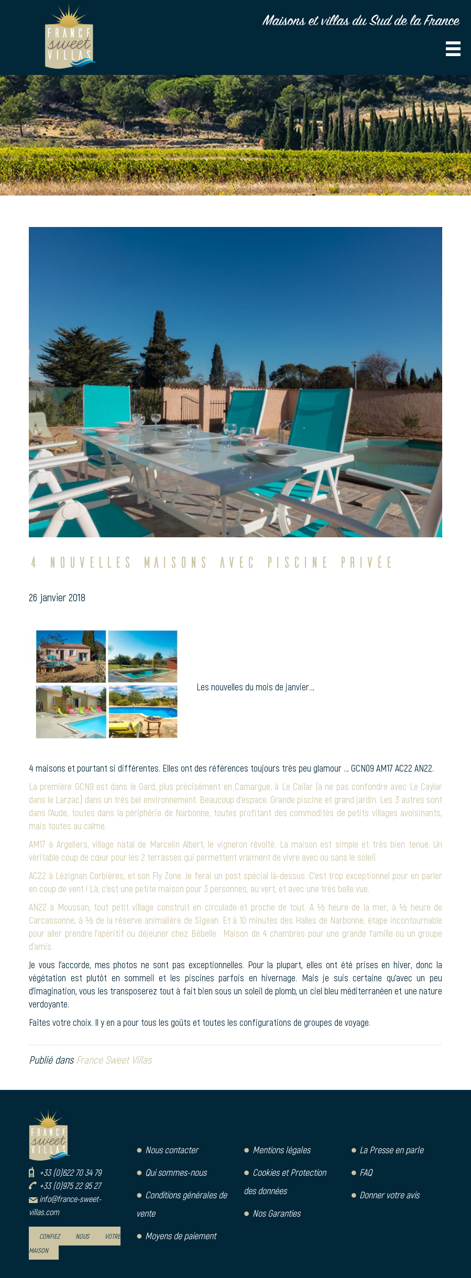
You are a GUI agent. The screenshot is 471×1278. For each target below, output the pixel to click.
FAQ (365, 1172)
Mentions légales (281, 1149)
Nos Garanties (276, 1213)
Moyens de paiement (180, 1235)
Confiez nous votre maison (75, 1243)
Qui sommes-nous (175, 1172)
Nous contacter (171, 1149)
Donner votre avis (389, 1194)
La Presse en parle (391, 1149)
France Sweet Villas (113, 1059)
